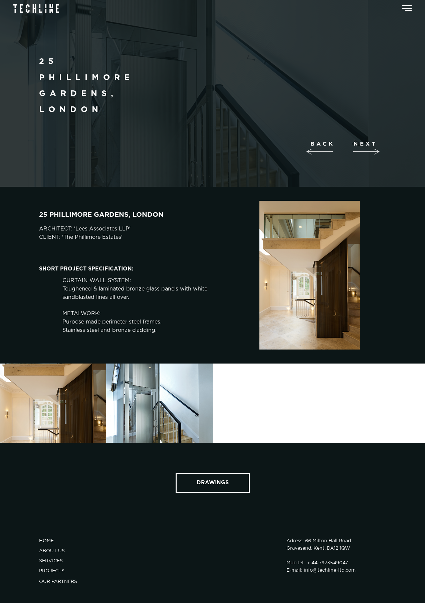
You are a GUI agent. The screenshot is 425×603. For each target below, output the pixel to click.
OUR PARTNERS (58, 582)
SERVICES (51, 561)
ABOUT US (52, 551)
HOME (46, 541)
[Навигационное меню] (407, 8)
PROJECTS (51, 571)
